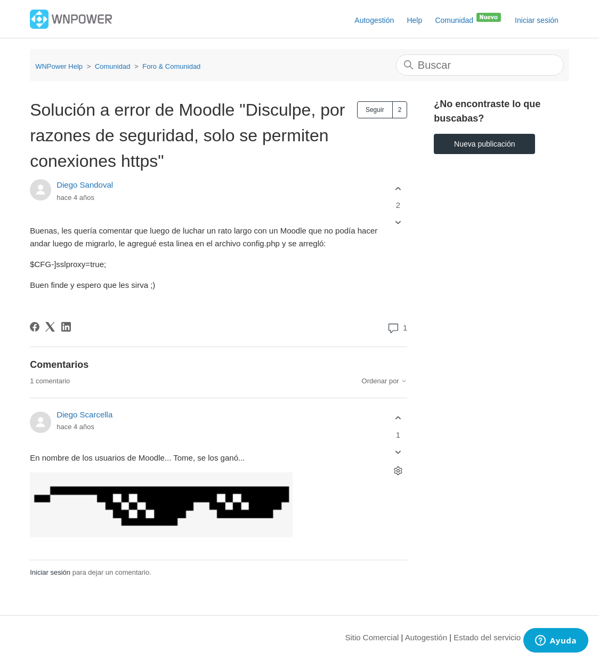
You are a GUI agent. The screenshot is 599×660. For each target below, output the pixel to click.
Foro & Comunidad (171, 66)
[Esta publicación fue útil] (397, 188)
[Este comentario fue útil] (397, 418)
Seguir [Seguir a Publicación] (375, 110)
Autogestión (374, 20)
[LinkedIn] (66, 327)
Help (414, 20)
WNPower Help (59, 66)
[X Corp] (50, 327)
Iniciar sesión (50, 572)
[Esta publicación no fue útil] (397, 222)
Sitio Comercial (372, 637)
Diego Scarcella (84, 414)
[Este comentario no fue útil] (397, 451)
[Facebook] (34, 327)
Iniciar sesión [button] (536, 20)
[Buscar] (480, 65)
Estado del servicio (487, 637)
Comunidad (468, 18)
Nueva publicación (484, 144)
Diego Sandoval (84, 184)
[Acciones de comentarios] (397, 470)
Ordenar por (385, 381)
